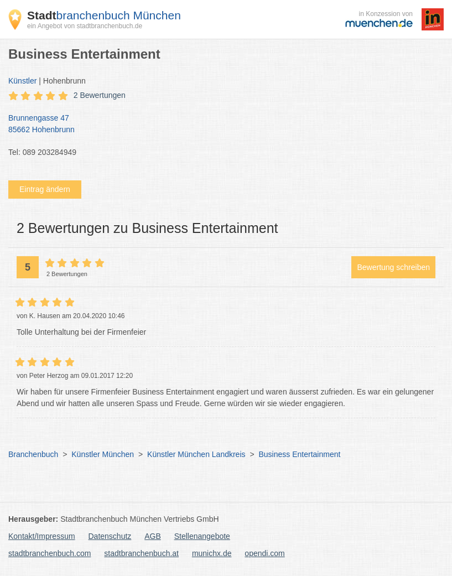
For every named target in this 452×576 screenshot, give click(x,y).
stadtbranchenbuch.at (141, 553)
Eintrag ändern (44, 189)
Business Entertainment (299, 454)
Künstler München (102, 454)
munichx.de (212, 553)
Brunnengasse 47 (220, 124)
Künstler (22, 80)
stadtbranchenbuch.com (49, 553)
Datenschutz (110, 536)
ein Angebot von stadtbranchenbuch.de (84, 26)
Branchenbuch (33, 454)
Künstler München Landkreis (196, 454)
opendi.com (264, 553)
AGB (152, 536)
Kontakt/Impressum (41, 536)
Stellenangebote (202, 536)
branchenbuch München (104, 15)
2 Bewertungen (100, 95)
